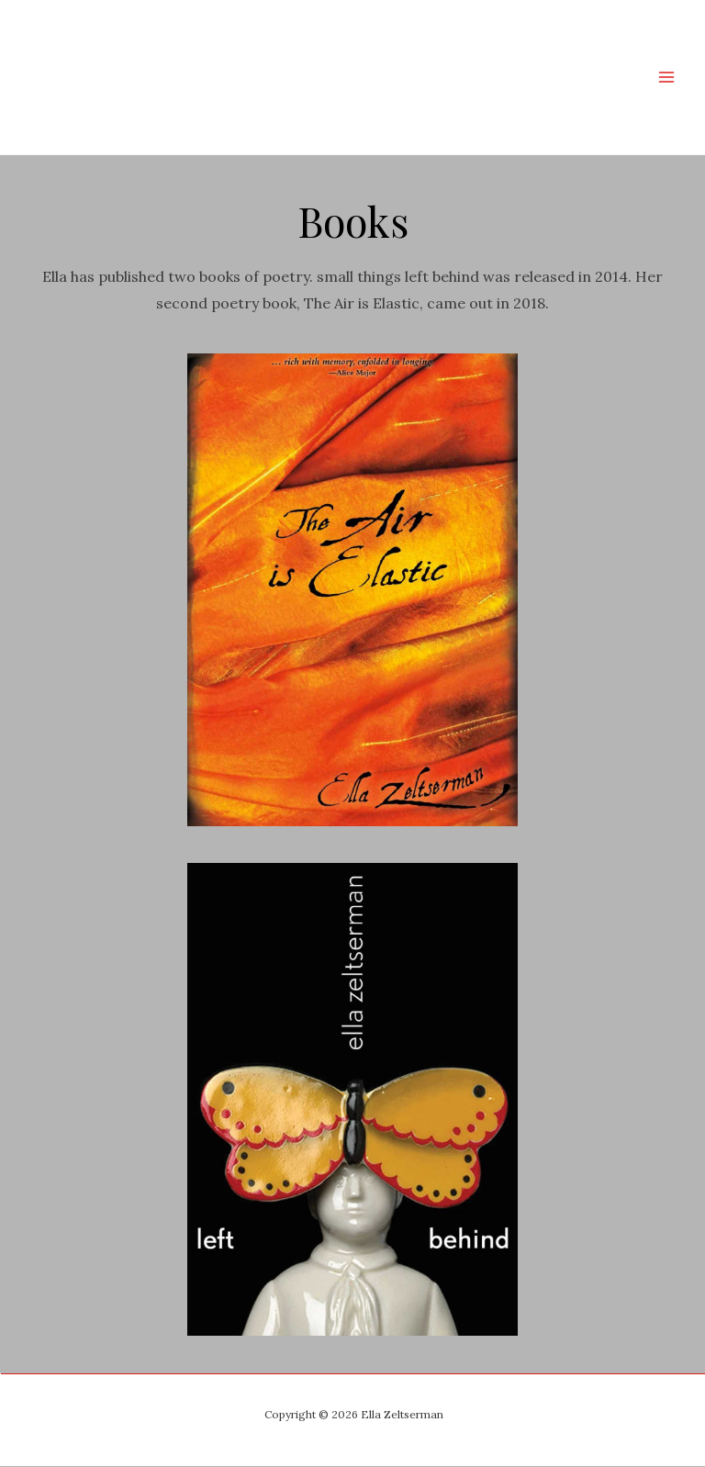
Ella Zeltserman (258, 77)
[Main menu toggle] (666, 77)
